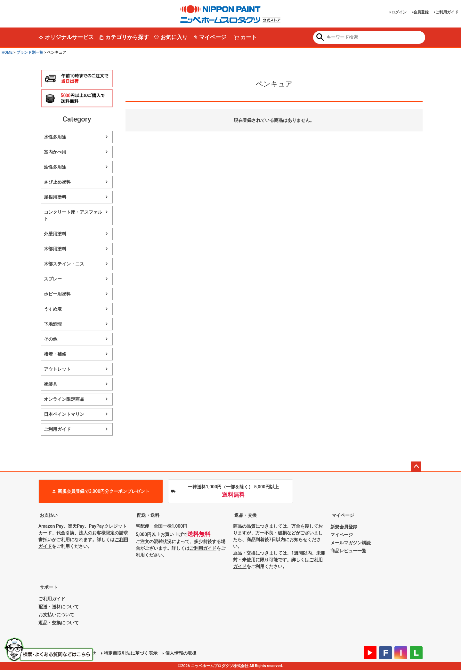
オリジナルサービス (66, 37)
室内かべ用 (55, 151)
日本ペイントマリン (64, 414)
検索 (320, 37)
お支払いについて (56, 614)
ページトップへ (416, 466)
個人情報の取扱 (181, 653)
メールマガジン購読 (350, 542)
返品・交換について (58, 622)
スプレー (53, 278)
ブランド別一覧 (29, 52)
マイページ (209, 37)
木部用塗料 (55, 248)
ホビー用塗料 (57, 293)
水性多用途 (55, 136)
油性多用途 (55, 166)
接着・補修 (55, 354)
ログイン (399, 12)
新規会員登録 (343, 526)
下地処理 (53, 324)
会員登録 (421, 12)
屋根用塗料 (55, 197)
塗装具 (50, 384)
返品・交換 (245, 515)
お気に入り (171, 37)
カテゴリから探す (124, 37)
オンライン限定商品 (64, 399)
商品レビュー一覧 (348, 550)
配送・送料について (58, 606)
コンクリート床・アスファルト (73, 215)
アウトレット (57, 369)
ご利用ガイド (446, 12)
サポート (49, 587)
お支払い (49, 515)
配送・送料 (148, 515)
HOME (7, 52)
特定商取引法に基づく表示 (131, 653)
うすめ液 (53, 308)
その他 (50, 339)
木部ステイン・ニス (64, 263)
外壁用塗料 (55, 233)
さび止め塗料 (57, 182)
